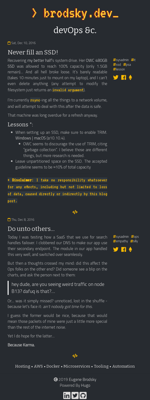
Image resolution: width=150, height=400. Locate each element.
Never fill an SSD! (33, 52)
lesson (119, 69)
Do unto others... (31, 228)
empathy (120, 241)
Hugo (85, 385)
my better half (39, 60)
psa (127, 64)
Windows (23, 138)
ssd (117, 64)
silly (134, 241)
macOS (40, 138)
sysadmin (121, 59)
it (133, 59)
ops (135, 236)
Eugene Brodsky (82, 379)
